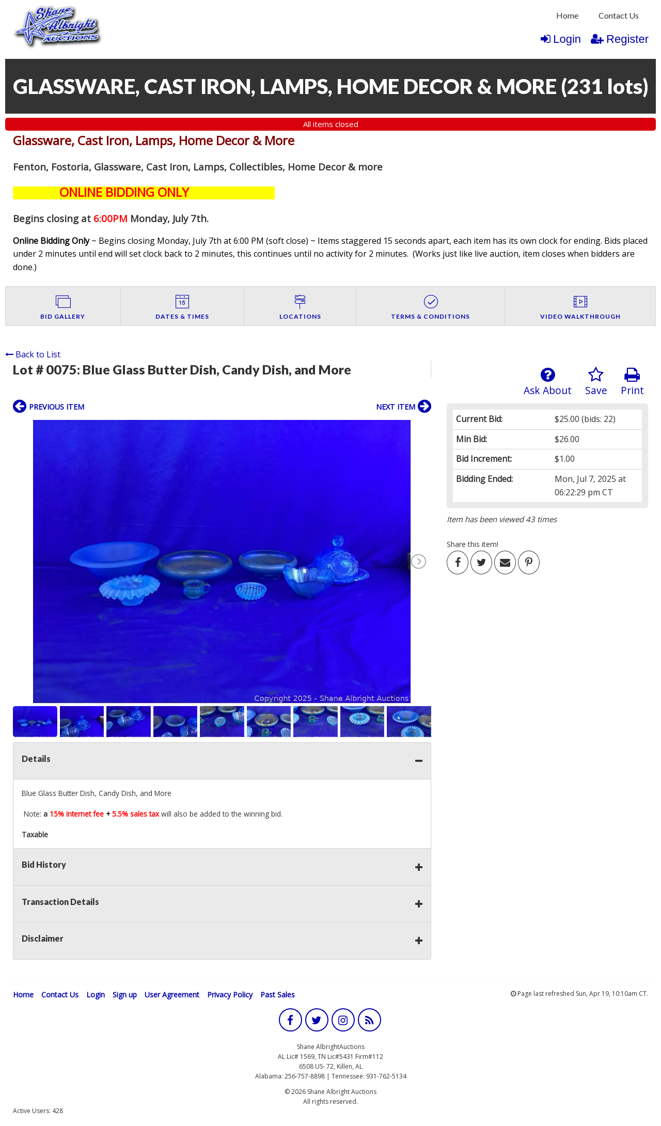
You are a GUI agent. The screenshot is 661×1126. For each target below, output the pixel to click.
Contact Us (619, 15)
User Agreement (172, 994)
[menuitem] (567, 15)
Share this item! (472, 544)
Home (567, 15)
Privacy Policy (230, 994)
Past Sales (277, 994)
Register (620, 39)
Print (632, 382)
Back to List (32, 354)
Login (561, 39)
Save (596, 382)
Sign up (125, 994)
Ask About (548, 382)
